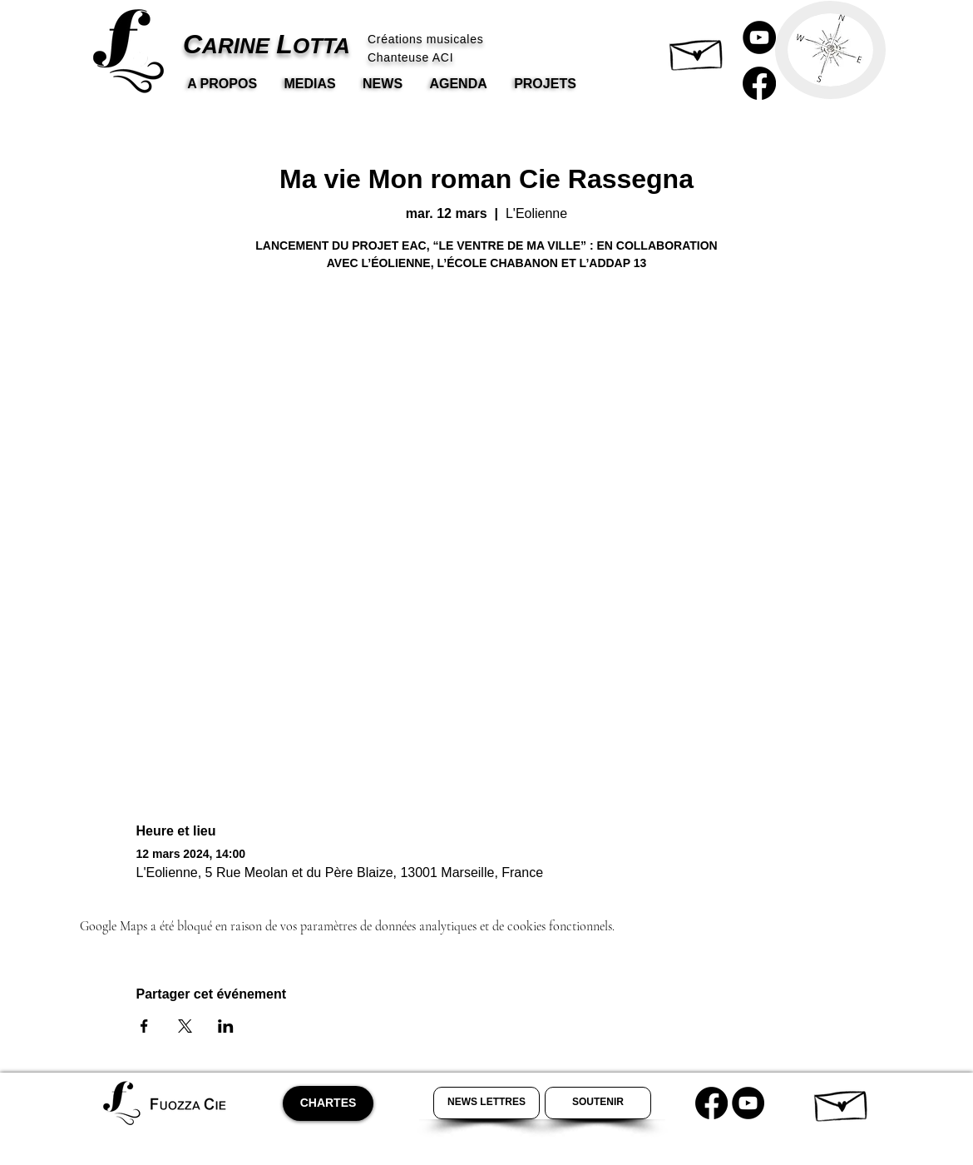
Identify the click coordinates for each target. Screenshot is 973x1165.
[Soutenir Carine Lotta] (598, 1103)
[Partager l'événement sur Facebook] (144, 1026)
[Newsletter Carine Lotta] (486, 1103)
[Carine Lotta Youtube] (759, 37)
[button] (697, 51)
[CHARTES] (328, 1103)
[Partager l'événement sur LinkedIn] (226, 1026)
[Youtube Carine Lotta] (748, 1103)
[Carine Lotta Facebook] (759, 83)
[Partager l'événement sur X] (185, 1026)
